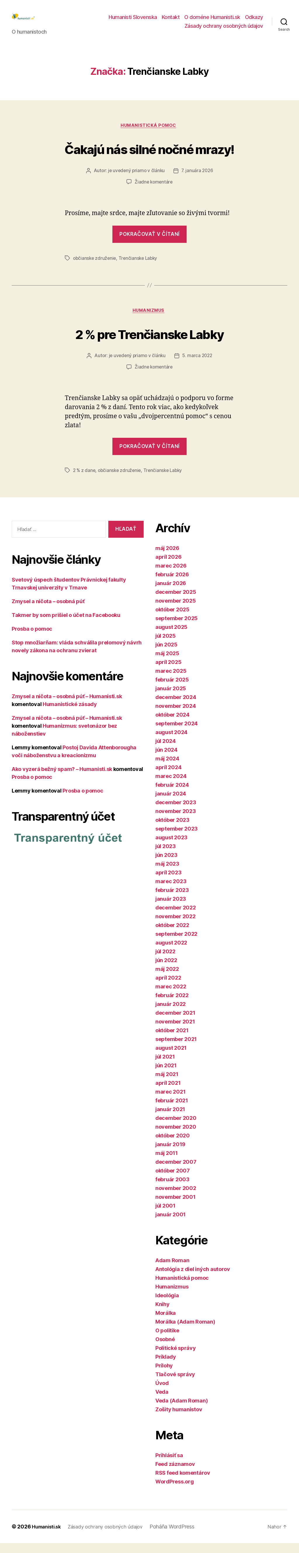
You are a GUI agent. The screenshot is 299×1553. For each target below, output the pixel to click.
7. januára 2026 (198, 181)
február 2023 (172, 900)
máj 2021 (166, 1084)
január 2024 (170, 803)
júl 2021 (165, 1066)
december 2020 (176, 1128)
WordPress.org (174, 1491)
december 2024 (175, 707)
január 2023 (170, 909)
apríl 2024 (168, 777)
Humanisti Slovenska (133, 21)
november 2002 (175, 1198)
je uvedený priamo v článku (136, 181)
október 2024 (172, 725)
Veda (161, 1402)
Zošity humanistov (178, 1419)
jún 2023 (166, 865)
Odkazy (254, 21)
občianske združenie (95, 268)
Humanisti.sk (48, 1536)
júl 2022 (165, 961)
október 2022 (172, 935)
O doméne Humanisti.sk (212, 21)
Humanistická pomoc (149, 135)
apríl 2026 (168, 567)
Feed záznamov (175, 1474)
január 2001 (170, 1224)
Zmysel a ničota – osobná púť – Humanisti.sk (67, 706)
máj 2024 (167, 768)
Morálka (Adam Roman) (185, 1332)
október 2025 (172, 619)
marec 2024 (170, 786)
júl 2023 (165, 856)
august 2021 (171, 1058)
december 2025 (175, 602)
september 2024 (176, 733)
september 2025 (176, 628)
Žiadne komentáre (153, 192)
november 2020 (175, 1137)
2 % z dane (84, 480)
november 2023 (175, 821)
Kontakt (171, 21)
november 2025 (175, 611)
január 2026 (170, 593)
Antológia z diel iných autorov (192, 1279)
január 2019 (170, 1154)
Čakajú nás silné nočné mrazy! (149, 157)
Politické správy (175, 1358)
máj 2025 (167, 663)
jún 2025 (166, 654)
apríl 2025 (168, 672)
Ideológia (167, 1305)
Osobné (165, 1349)
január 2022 (170, 1014)
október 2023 (172, 830)
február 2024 (172, 795)
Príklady (165, 1367)
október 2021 (172, 1040)
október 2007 (172, 1180)
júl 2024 (165, 751)
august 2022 (171, 953)
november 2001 (175, 1207)
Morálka (165, 1323)
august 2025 (171, 637)
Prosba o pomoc (32, 639)
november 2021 (175, 1031)
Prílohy (164, 1375)
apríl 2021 (167, 1093)
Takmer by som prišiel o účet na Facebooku (66, 625)
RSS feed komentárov (182, 1483)
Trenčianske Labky (140, 268)
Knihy (162, 1314)
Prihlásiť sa (169, 1465)
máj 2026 (167, 558)
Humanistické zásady (70, 714)
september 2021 (176, 1049)
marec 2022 (170, 996)
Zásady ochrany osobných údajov (224, 30)
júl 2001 (165, 1216)
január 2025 (170, 698)
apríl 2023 (168, 882)
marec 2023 (170, 891)
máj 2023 (167, 874)
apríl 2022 (168, 988)
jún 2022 (166, 970)
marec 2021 (170, 1102)
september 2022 (176, 944)
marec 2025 (170, 681)
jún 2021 (166, 1075)
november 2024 (175, 716)
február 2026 (172, 584)
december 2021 (175, 1023)
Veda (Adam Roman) (181, 1410)
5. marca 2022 (198, 366)
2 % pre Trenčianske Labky (149, 343)
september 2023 (176, 839)
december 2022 (175, 917)
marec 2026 (170, 576)
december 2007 (176, 1172)
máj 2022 (167, 979)
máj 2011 (166, 1163)
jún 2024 (166, 760)
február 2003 (172, 1189)
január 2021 (170, 1119)
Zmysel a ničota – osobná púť (48, 611)
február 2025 (172, 689)
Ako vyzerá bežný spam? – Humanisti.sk (62, 779)
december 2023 (175, 812)
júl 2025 (165, 646)
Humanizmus (149, 321)
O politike (167, 1340)
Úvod (162, 1393)
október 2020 (172, 1145)
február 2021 (171, 1110)
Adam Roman (172, 1270)
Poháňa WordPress (180, 1536)
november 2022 (175, 926)
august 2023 (171, 847)
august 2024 (171, 742)
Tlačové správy (175, 1384)
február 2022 (172, 1005)
